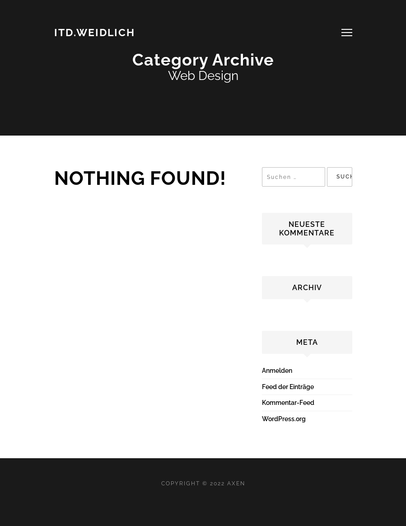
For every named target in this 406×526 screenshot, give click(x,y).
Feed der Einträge (288, 386)
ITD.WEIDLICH (94, 32)
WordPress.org (284, 419)
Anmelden (277, 370)
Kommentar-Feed (288, 402)
